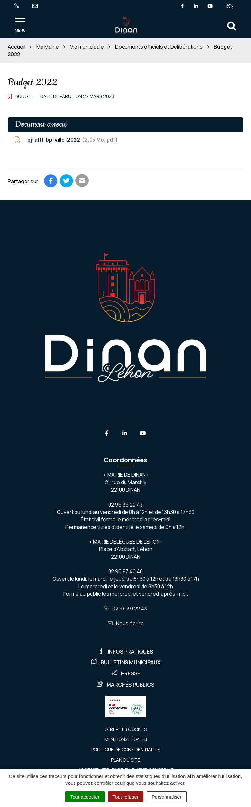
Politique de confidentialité (125, 749)
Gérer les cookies (125, 729)
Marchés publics (125, 684)
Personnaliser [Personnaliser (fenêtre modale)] (167, 796)
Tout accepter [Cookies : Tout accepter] (85, 796)
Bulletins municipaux (125, 662)
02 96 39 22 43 (125, 608)
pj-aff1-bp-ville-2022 (66, 140)
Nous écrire (126, 623)
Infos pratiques (125, 651)
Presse (125, 673)
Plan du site (125, 760)
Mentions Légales (125, 739)
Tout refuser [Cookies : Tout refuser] (126, 796)
